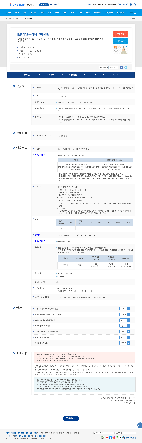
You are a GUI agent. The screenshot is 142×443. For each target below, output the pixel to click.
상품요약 (28, 74)
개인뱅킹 (11, 18)
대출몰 (23, 18)
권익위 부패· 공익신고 (57, 433)
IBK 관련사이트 (98, 433)
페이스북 (121, 67)
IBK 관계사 (118, 433)
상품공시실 (69, 433)
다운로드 (123, 309)
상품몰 (17, 18)
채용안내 (76, 433)
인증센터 (54, 5)
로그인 (45, 5)
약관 (94, 74)
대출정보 (73, 74)
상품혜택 (50, 74)
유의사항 (114, 74)
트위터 (125, 67)
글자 (130, 18)
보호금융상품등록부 (44, 433)
